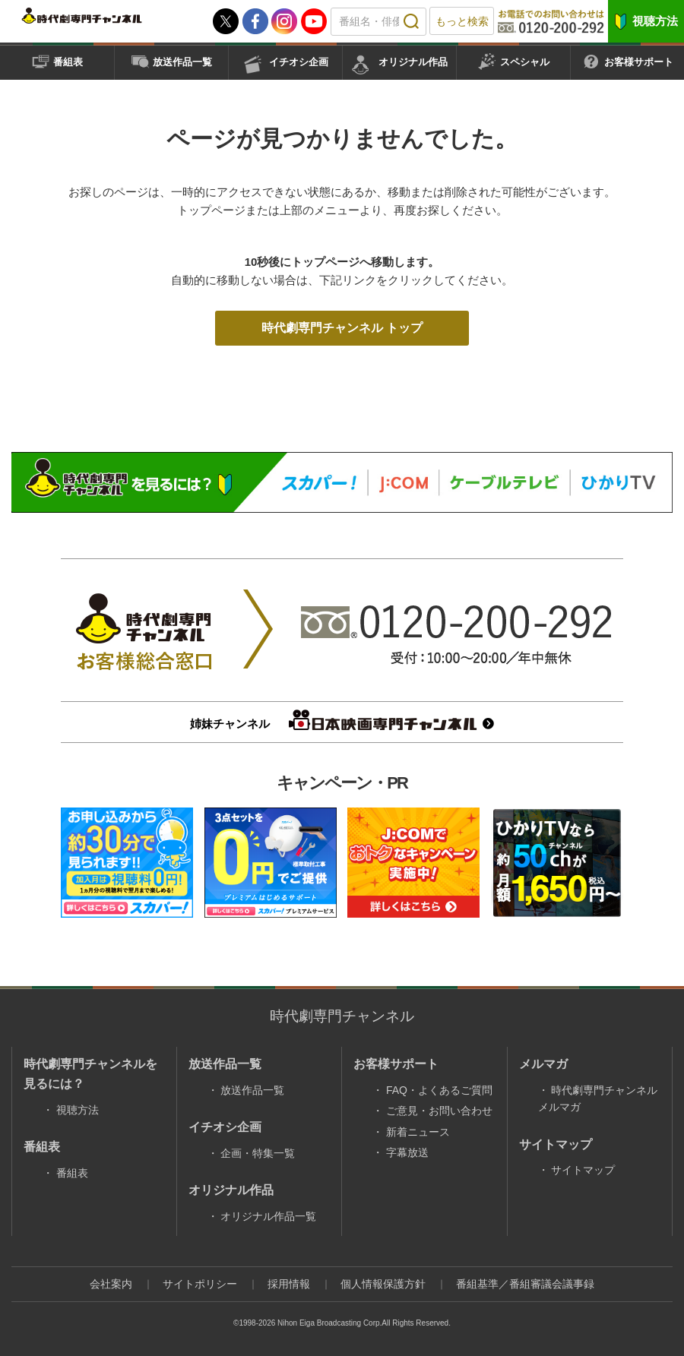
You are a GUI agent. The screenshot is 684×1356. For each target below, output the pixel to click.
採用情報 (289, 1284)
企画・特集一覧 (257, 1153)
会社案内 (111, 1284)
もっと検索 (462, 21)
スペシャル (524, 62)
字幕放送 (407, 1152)
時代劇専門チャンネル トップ (342, 327)
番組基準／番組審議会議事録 (525, 1284)
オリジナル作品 (413, 62)
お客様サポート (638, 62)
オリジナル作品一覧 (268, 1216)
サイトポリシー (200, 1284)
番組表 (68, 62)
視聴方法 (655, 20)
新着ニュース (418, 1132)
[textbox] (378, 22)
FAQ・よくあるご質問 (439, 1090)
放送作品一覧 (182, 62)
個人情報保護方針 (383, 1284)
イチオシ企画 (298, 62)
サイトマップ (583, 1170)
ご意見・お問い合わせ (439, 1111)
